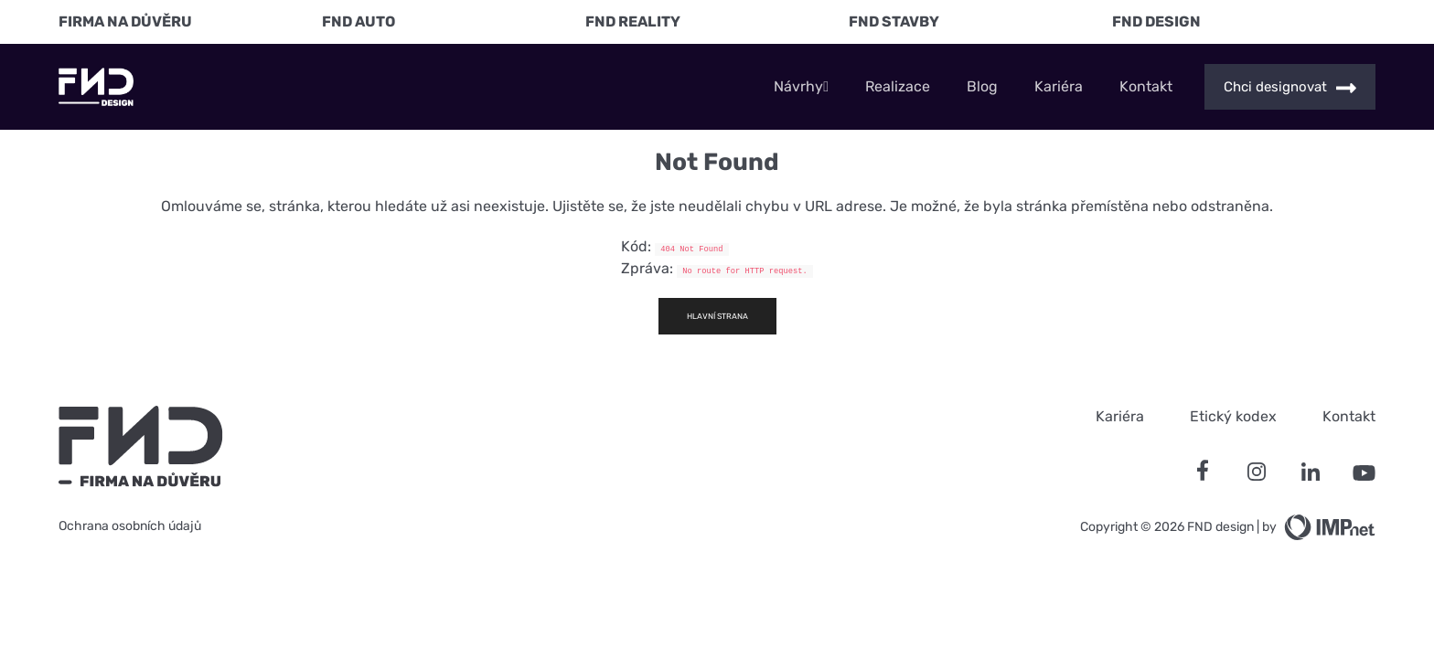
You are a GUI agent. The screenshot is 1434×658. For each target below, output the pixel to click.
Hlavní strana (717, 316)
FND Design (1156, 21)
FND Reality (632, 21)
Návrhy (801, 87)
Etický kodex (1233, 416)
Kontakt (1145, 87)
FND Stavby (894, 21)
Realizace (897, 87)
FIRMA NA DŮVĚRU (125, 21)
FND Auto (358, 21)
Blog (982, 87)
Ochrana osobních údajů (130, 526)
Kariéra (1058, 87)
